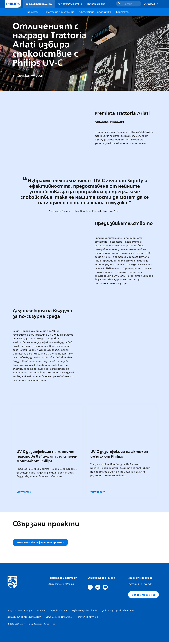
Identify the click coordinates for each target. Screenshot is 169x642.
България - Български (140, 584)
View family (24, 492)
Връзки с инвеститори (20, 610)
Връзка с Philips (59, 610)
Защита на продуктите (59, 617)
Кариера (41, 610)
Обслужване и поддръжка (95, 12)
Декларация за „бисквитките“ (118, 610)
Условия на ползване (87, 617)
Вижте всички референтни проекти (40, 542)
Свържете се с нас (143, 595)
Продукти (32, 12)
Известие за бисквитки (84, 610)
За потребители (69, 4)
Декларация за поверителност (24, 617)
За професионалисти (39, 4)
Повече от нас (96, 4)
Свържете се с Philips (61, 584)
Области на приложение (59, 12)
